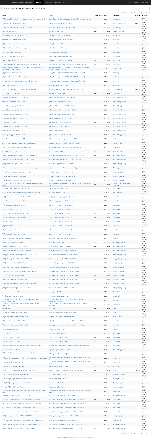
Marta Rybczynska (118, 172)
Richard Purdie (117, 358)
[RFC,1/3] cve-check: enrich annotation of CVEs (16, 172)
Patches (39, 2)
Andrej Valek (116, 93)
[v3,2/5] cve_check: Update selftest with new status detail (19, 271)
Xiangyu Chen (117, 68)
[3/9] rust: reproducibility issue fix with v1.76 (15, 213)
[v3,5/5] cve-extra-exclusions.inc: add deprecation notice (19, 283)
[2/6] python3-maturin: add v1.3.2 (12, 73)
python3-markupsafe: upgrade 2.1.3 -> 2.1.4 (15, 114)
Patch (4, 16)
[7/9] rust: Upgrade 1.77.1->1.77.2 (12, 230)
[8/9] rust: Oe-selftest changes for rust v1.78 (15, 234)
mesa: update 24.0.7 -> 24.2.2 (11, 292)
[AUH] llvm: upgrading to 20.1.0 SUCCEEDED (16, 395)
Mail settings (146, 2)
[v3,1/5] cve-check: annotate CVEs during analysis (17, 267)
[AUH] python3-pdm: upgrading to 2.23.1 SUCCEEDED (18, 428)
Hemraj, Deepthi (117, 143)
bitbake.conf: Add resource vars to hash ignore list (17, 27)
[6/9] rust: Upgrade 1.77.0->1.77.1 (12, 226)
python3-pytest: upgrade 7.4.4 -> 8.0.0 (13, 130)
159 (145, 12)
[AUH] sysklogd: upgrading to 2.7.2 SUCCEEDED (17, 416)
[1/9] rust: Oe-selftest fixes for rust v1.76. (14, 205)
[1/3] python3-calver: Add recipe (11, 44)
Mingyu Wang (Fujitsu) (119, 23)
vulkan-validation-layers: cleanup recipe (14, 56)
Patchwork (5, 2)
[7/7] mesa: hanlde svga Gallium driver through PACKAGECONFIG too (23, 420)
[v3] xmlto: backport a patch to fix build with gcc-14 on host (19, 370)
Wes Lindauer (117, 27)
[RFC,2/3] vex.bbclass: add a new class (14, 176)
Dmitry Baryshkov (118, 420)
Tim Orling (116, 73)
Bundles (48, 2)
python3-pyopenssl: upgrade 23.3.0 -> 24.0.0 (15, 126)
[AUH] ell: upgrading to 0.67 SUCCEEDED (15, 246)
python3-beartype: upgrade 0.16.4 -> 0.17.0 (15, 97)
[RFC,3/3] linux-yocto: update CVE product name (16, 180)
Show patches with (9, 8)
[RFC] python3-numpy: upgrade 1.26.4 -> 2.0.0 (16, 197)
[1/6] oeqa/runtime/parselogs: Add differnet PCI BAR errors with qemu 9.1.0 (24, 358)
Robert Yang (116, 304)
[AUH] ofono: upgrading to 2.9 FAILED (13, 242)
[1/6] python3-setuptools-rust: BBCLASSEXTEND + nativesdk (67, 73)
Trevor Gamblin (117, 44)
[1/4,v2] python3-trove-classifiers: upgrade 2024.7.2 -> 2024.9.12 (68, 325)
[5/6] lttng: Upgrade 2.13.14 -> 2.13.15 (13, 362)
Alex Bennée (116, 64)
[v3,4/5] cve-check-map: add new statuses (14, 279)
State (145, 16)
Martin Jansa (116, 39)
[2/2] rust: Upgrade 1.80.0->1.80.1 (12, 341)
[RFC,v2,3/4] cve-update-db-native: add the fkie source (18, 383)
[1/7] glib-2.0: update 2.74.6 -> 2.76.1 (60, 35)
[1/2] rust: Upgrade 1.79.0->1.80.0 (12, 337)
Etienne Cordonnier (118, 31)
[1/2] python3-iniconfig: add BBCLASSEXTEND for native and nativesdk (23, 19)
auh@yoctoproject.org (119, 155)
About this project (61, 2)
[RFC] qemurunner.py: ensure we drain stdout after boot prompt (21, 64)
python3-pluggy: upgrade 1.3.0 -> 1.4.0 (13, 118)
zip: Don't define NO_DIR (9, 151)
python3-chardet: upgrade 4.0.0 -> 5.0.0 (14, 23)
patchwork (60, 437)
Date (105, 16)
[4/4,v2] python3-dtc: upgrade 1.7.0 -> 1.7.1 (15, 325)
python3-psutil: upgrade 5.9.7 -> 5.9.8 (13, 122)
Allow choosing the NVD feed (57, 374)
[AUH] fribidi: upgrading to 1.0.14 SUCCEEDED (16, 164)
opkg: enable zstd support (10, 31)
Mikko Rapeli (116, 391)
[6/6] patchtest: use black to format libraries (15, 317)
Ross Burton (116, 19)
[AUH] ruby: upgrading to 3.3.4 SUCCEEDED (15, 259)
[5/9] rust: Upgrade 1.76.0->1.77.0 (12, 221)
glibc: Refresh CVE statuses (10, 93)
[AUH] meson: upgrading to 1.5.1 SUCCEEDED (16, 288)
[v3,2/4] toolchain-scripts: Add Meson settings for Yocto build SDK (21, 403)
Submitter (116, 16)
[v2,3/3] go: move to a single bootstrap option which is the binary (21, 192)
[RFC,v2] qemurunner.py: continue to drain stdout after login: (20, 81)
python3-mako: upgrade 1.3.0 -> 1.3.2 (13, 101)
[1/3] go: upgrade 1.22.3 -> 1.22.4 (59, 188)
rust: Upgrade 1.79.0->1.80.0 (10, 333)
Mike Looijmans (117, 168)
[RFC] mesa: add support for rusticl (12, 296)
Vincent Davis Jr (117, 56)
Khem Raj (115, 238)
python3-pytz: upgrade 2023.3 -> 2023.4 (14, 135)
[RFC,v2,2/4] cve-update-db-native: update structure (17, 379)
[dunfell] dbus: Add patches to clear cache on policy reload (19, 89)
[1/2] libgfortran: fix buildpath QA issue (60, 354)
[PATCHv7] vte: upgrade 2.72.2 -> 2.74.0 (14, 60)
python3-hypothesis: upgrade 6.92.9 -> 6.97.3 (15, 110)
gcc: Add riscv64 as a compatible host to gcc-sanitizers (18, 143)
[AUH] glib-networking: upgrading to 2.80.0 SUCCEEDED (19, 254)
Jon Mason (116, 300)
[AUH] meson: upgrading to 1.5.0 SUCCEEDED (16, 250)
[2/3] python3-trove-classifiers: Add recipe (14, 48)
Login (129, 2)
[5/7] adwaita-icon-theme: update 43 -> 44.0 (15, 35)
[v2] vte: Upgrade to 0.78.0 (10, 329)
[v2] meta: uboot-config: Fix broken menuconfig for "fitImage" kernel (22, 168)
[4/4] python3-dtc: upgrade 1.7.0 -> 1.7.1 (14, 321)
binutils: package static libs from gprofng (14, 39)
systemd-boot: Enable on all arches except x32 (16, 312)
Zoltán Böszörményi (119, 151)
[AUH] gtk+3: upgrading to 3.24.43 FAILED (15, 263)
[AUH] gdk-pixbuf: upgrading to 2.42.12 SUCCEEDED (18, 159)
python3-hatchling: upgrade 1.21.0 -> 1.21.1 (15, 106)
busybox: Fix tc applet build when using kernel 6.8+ (17, 238)
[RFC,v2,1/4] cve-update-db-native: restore (15, 374)
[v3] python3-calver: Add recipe (11, 52)
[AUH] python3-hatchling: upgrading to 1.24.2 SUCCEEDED (20, 155)
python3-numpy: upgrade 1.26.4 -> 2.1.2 (14, 366)
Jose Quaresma (117, 188)
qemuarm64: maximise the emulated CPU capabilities (18, 147)
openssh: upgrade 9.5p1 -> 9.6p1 (12, 85)
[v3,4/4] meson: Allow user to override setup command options (20, 412)
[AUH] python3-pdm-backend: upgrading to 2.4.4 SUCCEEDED (21, 424)
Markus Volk (116, 35)
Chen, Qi (115, 354)
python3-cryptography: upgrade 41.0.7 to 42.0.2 (16, 139)
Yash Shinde (116, 205)
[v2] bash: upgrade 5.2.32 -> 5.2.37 (12, 350)
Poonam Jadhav (117, 89)
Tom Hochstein (117, 399)
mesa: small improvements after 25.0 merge (62, 420)
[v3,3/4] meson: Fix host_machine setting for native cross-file (20, 407)
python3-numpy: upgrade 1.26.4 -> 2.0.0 (14, 201)
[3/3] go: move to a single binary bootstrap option (16, 188)
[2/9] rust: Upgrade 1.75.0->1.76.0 (12, 209)
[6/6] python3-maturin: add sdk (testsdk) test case (17, 77)
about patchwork (89, 437)
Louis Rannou (117, 345)
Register (136, 2)
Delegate (138, 16)
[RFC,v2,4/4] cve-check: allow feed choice (14, 387)
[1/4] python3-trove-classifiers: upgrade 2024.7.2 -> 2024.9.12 (67, 321)
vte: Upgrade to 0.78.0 (9, 308)
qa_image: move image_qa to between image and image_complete (22, 345)
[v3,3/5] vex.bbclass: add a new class (13, 275)
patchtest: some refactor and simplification (61, 317)
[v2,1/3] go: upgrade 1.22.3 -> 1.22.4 (59, 192)
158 (140, 12)
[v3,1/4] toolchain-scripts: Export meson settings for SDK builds (21, 399)
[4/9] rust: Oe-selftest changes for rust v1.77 (15, 217)
